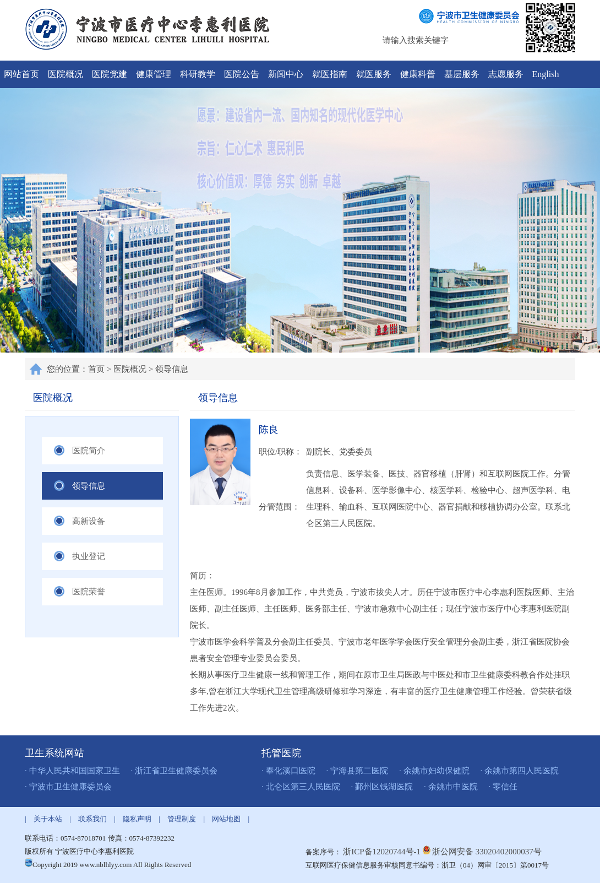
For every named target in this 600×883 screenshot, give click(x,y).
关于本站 (48, 819)
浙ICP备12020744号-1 (383, 851)
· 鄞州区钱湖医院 (382, 786)
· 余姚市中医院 (451, 786)
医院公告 (241, 74)
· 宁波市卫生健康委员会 (68, 786)
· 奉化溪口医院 (288, 770)
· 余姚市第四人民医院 (520, 770)
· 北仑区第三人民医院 (300, 786)
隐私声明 (137, 819)
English (545, 74)
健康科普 (417, 74)
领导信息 (171, 369)
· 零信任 (503, 786)
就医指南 (329, 74)
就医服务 (373, 74)
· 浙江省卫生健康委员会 (174, 770)
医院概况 (65, 74)
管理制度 (181, 819)
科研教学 (197, 74)
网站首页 (21, 74)
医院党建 (109, 74)
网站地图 (226, 819)
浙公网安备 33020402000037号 (487, 851)
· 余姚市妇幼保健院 (434, 770)
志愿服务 (505, 74)
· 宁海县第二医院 (357, 770)
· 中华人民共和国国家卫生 (72, 770)
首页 (96, 369)
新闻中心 (285, 74)
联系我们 (92, 819)
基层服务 (461, 74)
